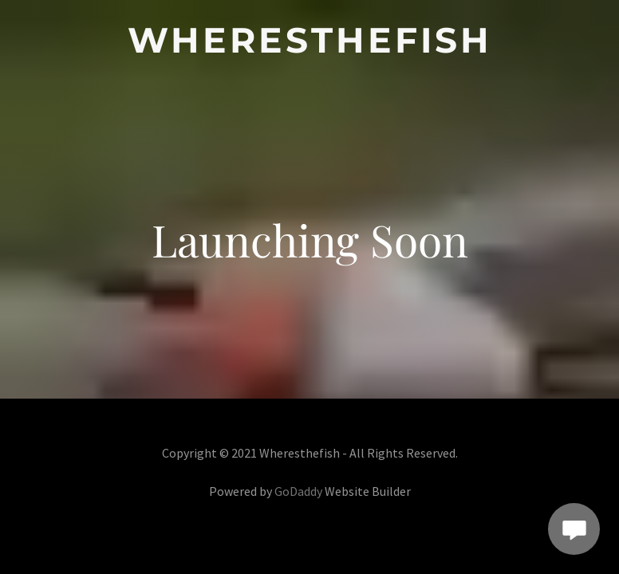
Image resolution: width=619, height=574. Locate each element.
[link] (309, 47)
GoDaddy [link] (298, 491)
